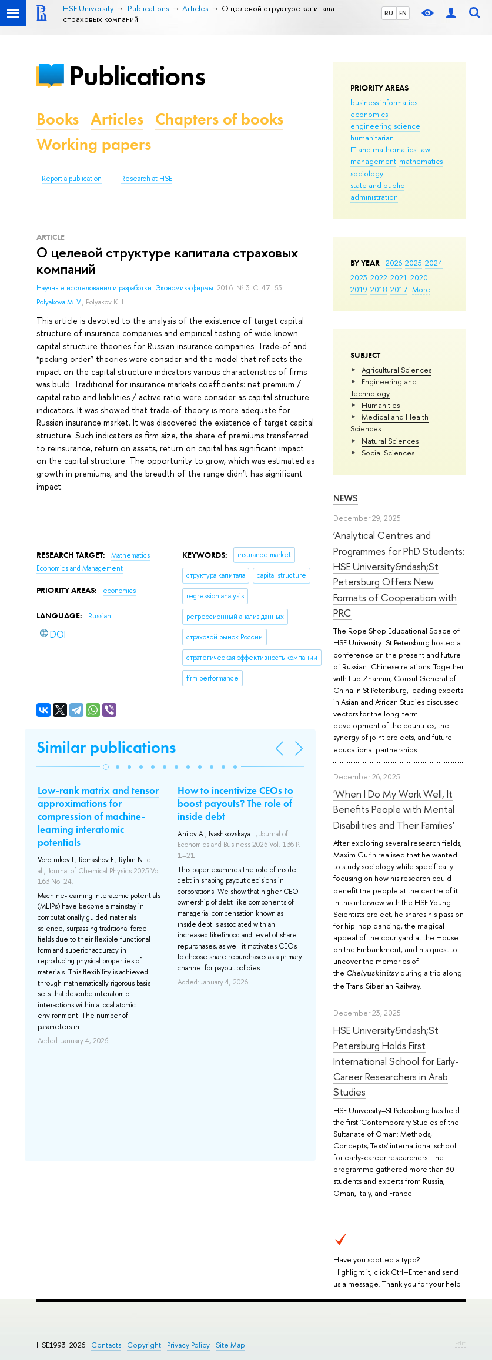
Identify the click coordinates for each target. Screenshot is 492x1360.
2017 (398, 289)
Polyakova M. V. (59, 302)
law (424, 149)
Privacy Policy (188, 1345)
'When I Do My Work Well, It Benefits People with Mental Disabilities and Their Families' (393, 809)
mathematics (421, 161)
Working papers (93, 144)
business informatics (383, 102)
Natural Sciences (390, 441)
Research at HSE (146, 178)
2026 (394, 262)
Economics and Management (79, 568)
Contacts (106, 1345)
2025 (413, 262)
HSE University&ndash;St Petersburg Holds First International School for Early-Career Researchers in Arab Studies (396, 1060)
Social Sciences (388, 452)
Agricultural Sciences (396, 369)
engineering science (385, 125)
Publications (137, 75)
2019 (358, 289)
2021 (398, 277)
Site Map (230, 1345)
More (421, 289)
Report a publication (72, 178)
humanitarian (372, 137)
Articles (117, 119)
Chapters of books (219, 119)
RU (388, 13)
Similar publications (106, 747)
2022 (378, 277)
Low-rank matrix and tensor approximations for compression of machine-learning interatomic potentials (98, 816)
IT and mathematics (383, 149)
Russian (99, 616)
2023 (358, 277)
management (373, 161)
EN (403, 13)
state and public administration (377, 191)
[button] (106, 767)
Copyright (144, 1345)
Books (57, 119)
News (345, 498)
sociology (366, 173)
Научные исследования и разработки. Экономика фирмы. (126, 288)
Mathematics (130, 555)
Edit (460, 1343)
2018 (378, 289)
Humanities (381, 405)
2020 (419, 277)
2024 (434, 262)
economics (369, 114)
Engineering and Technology (383, 387)
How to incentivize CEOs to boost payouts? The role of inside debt (235, 803)
